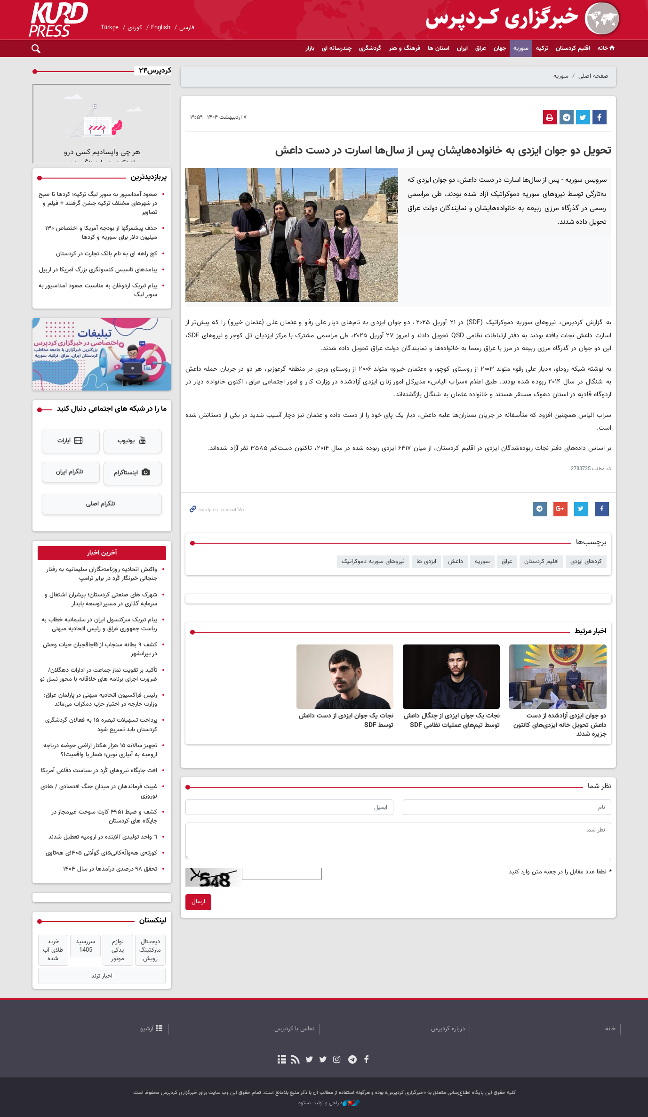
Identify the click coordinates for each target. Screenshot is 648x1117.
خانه (607, 48)
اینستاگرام (132, 473)
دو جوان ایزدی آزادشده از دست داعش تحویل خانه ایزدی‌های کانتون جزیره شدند (560, 725)
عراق (480, 48)
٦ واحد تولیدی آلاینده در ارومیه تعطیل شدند (102, 837)
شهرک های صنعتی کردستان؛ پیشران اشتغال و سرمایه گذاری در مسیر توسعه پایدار (101, 599)
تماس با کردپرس (294, 1029)
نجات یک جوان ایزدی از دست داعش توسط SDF (346, 720)
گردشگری (370, 48)
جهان (500, 48)
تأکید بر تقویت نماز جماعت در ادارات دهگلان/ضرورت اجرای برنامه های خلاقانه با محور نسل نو (98, 675)
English (160, 28)
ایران (462, 48)
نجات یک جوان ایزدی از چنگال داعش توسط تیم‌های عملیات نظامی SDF (452, 720)
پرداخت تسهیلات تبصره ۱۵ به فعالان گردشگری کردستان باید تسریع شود (101, 725)
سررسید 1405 (85, 946)
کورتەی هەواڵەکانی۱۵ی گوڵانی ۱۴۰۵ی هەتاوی (101, 853)
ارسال (198, 901)
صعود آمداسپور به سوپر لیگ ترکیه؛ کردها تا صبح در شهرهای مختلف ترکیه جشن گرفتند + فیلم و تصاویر (98, 203)
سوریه (520, 48)
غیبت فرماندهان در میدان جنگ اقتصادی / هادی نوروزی (98, 791)
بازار (309, 48)
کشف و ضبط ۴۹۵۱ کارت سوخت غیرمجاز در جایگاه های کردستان (104, 816)
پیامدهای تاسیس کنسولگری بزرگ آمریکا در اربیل (98, 270)
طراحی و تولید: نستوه (329, 1103)
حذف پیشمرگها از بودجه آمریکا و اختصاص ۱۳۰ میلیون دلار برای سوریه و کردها (101, 233)
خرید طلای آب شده (53, 950)
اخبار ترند (101, 976)
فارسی (186, 28)
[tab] (102, 553)
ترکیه (542, 48)
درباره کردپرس (448, 1029)
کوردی (135, 28)
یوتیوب (133, 441)
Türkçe (110, 28)
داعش (455, 561)
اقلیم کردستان (573, 48)
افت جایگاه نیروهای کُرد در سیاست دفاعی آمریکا (99, 770)
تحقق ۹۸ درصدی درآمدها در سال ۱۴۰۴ (110, 869)
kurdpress (509, 19)
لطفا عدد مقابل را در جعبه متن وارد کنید (560, 872)
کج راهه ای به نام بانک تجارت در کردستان (106, 254)
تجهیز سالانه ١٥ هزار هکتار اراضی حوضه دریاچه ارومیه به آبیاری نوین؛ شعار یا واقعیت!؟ (100, 750)
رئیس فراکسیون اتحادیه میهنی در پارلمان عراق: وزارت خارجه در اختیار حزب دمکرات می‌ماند (100, 700)
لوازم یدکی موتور (117, 950)
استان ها (438, 48)
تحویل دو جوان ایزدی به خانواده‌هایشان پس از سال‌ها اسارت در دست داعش (443, 151)
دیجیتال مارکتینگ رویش (150, 950)
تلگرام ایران (69, 472)
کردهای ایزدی (586, 561)
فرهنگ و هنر (404, 48)
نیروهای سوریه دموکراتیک (373, 561)
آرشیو (146, 1029)
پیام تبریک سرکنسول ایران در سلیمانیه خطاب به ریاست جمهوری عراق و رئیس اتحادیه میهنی (99, 624)
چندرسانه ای (337, 48)
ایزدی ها (426, 561)
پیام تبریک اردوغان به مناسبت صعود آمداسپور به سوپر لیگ (98, 290)
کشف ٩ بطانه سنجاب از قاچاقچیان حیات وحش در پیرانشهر (100, 649)
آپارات (70, 441)
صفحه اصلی (593, 76)
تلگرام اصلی (100, 504)
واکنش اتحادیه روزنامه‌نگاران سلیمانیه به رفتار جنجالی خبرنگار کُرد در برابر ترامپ (101, 574)
